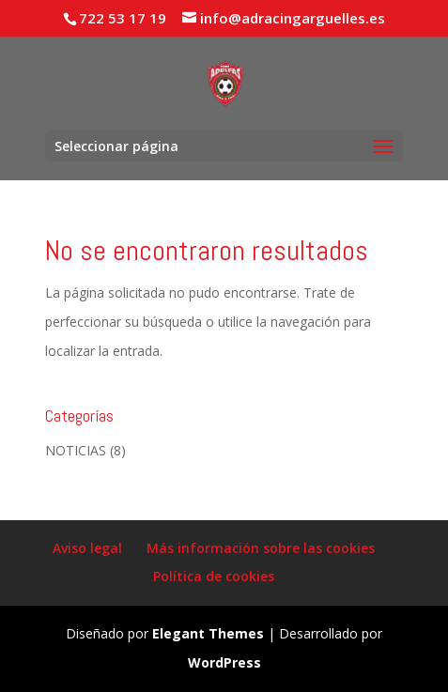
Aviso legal (87, 548)
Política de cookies (213, 576)
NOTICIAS (75, 450)
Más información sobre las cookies (261, 548)
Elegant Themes (208, 633)
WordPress (224, 662)
